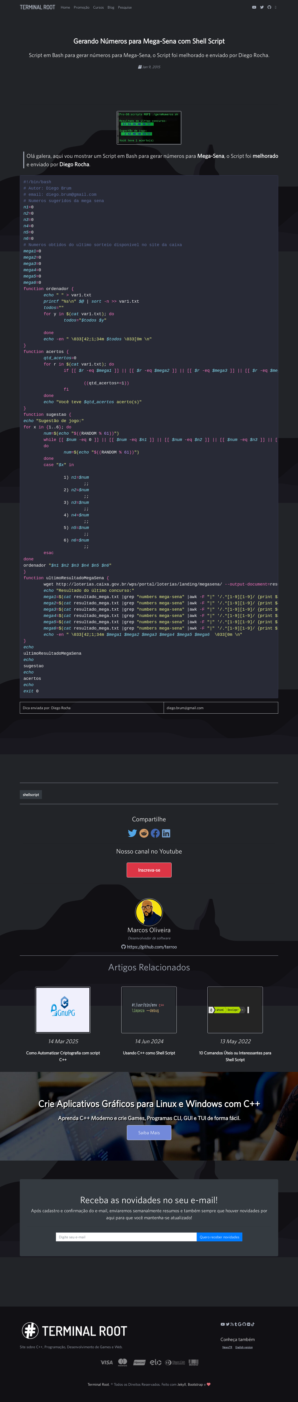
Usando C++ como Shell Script (149, 1052)
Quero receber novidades (219, 1237)
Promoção (81, 7)
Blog (111, 7)
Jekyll (181, 1384)
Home (65, 7)
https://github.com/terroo (149, 946)
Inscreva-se (149, 870)
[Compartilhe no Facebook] (156, 833)
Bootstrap (195, 1384)
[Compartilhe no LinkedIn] (166, 833)
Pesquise (125, 7)
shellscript (31, 794)
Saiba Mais (149, 1132)
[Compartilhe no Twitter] (133, 833)
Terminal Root (37, 7)
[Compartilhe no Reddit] (145, 833)
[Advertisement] (149, 84)
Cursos (98, 7)
